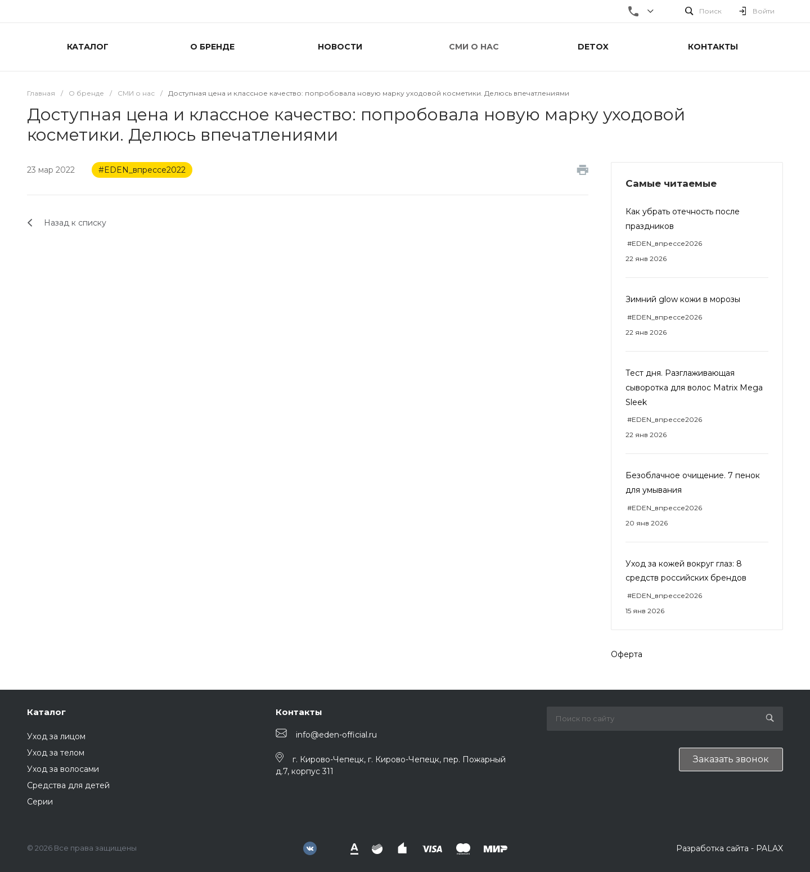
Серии (40, 802)
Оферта (626, 654)
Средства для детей (68, 785)
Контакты (299, 712)
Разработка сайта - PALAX (729, 848)
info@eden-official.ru (336, 735)
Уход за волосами (63, 769)
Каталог (46, 712)
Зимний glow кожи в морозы (683, 299)
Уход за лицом (56, 736)
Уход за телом (55, 753)
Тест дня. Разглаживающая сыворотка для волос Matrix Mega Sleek (694, 387)
